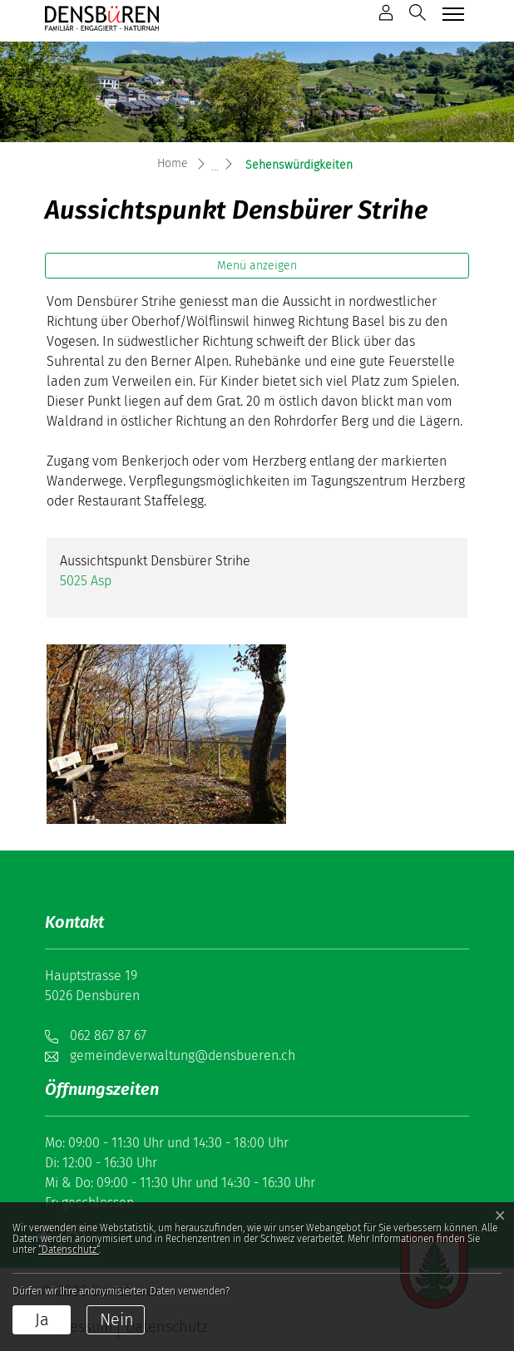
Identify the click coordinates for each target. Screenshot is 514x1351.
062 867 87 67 (108, 1035)
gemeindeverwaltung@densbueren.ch (182, 1055)
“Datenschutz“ (68, 1249)
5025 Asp (85, 581)
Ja (42, 1319)
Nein (117, 1319)
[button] (417, 12)
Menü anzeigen (257, 266)
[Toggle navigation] (451, 13)
